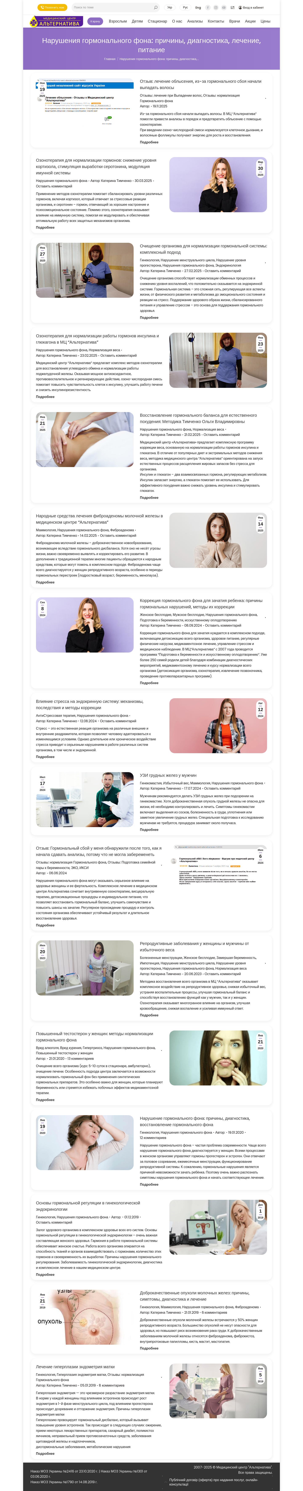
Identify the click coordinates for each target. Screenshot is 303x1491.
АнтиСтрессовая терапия (56, 715)
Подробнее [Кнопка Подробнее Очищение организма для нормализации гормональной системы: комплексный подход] (149, 317)
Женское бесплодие (155, 614)
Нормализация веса (104, 350)
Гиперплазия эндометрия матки (81, 1374)
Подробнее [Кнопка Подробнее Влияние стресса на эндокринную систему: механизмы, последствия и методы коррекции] (45, 756)
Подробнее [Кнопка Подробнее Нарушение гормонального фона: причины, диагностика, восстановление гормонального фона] (149, 1184)
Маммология (46, 530)
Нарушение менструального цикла (188, 260)
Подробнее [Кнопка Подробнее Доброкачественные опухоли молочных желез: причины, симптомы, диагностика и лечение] (149, 1348)
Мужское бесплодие (188, 614)
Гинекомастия (151, 783)
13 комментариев (81, 1058)
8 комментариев (111, 1385)
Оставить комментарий (54, 186)
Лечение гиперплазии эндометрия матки (75, 1367)
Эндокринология (228, 265)
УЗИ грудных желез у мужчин (168, 775)
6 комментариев (214, 1312)
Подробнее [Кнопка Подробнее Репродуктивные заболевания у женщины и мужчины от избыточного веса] (149, 1015)
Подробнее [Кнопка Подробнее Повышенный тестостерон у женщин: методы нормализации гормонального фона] (45, 1099)
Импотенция (149, 963)
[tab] (217, 1482)
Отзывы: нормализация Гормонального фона (71, 862)
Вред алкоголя (47, 1047)
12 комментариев (153, 1137)
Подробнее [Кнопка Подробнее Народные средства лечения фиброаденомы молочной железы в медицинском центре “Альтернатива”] (45, 582)
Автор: (145, 106)
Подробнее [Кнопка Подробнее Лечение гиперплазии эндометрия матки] (45, 1453)
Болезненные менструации (161, 957)
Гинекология (149, 260)
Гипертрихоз (92, 1047)
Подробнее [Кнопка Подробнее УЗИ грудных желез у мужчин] (149, 829)
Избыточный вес (176, 783)
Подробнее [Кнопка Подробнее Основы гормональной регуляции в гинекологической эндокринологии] (45, 1274)
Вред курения (70, 1047)
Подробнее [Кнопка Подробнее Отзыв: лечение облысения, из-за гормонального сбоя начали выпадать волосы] (149, 142)
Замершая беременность (236, 957)
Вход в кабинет (251, 7)
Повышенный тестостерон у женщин (64, 1053)
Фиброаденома (122, 530)
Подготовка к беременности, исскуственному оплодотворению (188, 620)
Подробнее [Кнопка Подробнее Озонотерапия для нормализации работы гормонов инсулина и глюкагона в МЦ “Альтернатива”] (45, 396)
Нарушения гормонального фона (61, 180)
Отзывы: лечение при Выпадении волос (171, 95)
